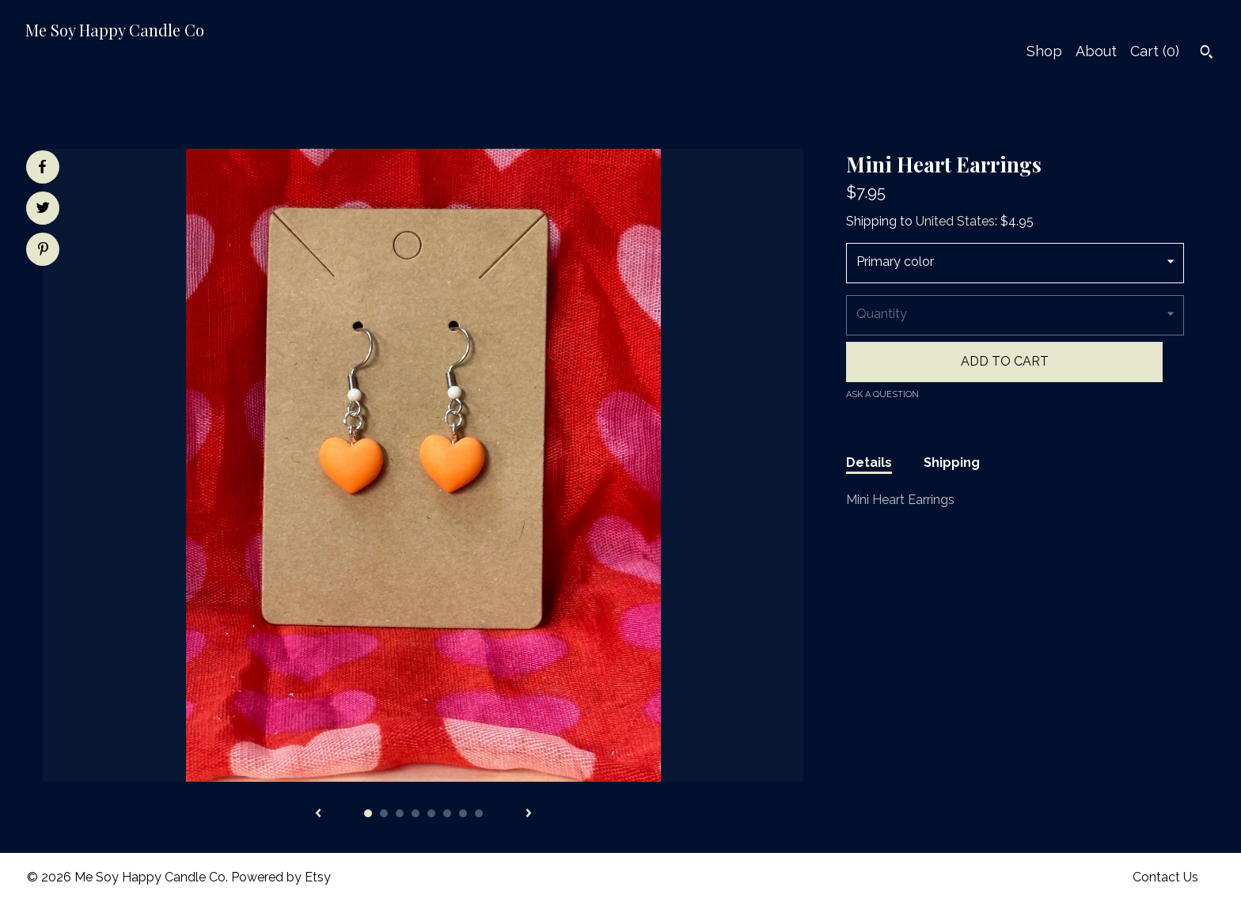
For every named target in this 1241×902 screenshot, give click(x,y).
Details (869, 462)
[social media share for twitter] (43, 209)
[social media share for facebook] (42, 167)
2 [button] (384, 813)
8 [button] (479, 813)
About (1096, 51)
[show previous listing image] (318, 814)
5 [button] (431, 813)
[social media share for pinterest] (43, 250)
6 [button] (447, 813)
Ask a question (882, 394)
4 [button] (415, 813)
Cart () (1154, 51)
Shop (1044, 51)
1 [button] (368, 813)
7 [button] (463, 813)
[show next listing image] (528, 814)
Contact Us (1165, 877)
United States (955, 221)
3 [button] (400, 813)
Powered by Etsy (281, 877)
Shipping (952, 462)
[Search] (1207, 54)
